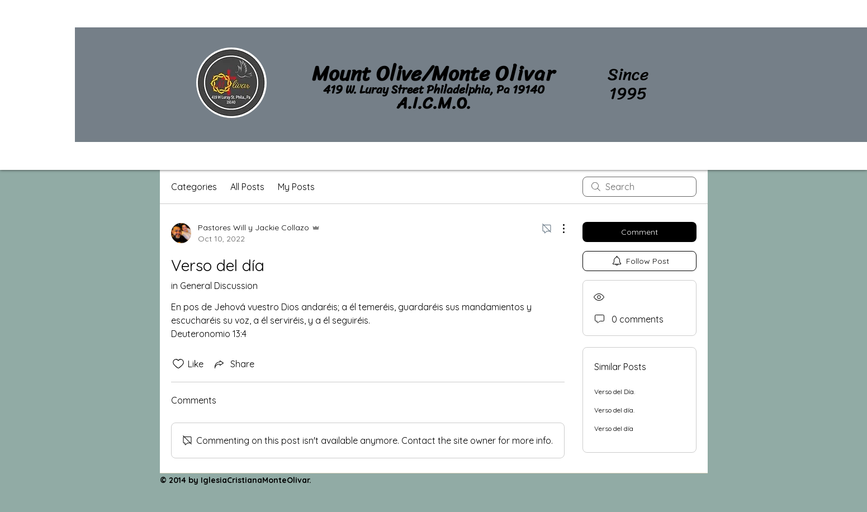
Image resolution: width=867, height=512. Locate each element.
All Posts (247, 186)
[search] (639, 187)
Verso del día (613, 428)
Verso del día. (614, 410)
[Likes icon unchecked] (178, 364)
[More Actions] (558, 228)
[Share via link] (233, 364)
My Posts (296, 186)
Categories (194, 186)
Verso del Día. (614, 391)
